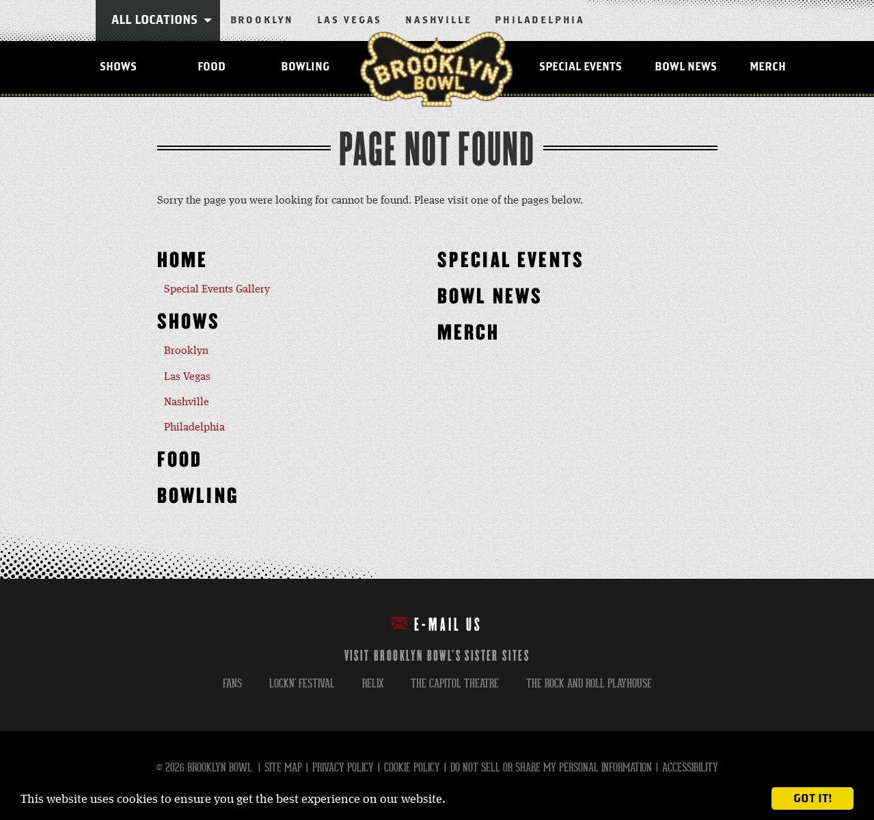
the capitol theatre (455, 683)
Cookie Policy (412, 768)
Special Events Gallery (217, 289)
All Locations (154, 20)
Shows (118, 67)
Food (211, 67)
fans (232, 683)
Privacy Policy (343, 768)
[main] (437, 338)
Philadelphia (540, 20)
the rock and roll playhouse (589, 683)
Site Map (283, 768)
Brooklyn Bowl (437, 69)
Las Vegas (349, 20)
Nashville (438, 20)
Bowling (305, 67)
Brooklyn (262, 20)
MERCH (768, 67)
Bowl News (686, 67)
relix (372, 683)
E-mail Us (437, 624)
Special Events (580, 67)
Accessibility (690, 768)
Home (182, 261)
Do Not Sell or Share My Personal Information (551, 768)
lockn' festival (302, 683)
